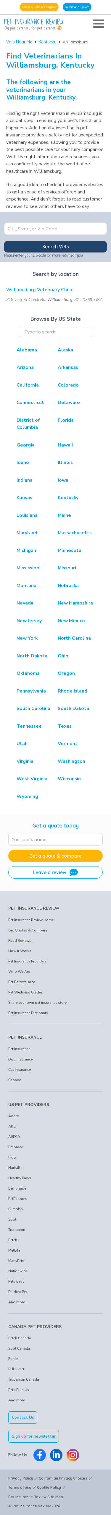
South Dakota (73, 708)
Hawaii (65, 445)
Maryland (27, 533)
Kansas (24, 497)
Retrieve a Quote (77, 7)
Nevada (25, 603)
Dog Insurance (20, 1059)
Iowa (63, 480)
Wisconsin (69, 779)
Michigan (26, 550)
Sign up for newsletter (34, 1436)
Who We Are (19, 971)
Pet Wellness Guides (25, 992)
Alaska (65, 350)
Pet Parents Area (21, 982)
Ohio (63, 656)
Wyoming (27, 796)
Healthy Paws (19, 1178)
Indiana (25, 480)
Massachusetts (75, 533)
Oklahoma (28, 673)
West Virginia (32, 779)
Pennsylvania (31, 691)
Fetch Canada (19, 1338)
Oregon (66, 673)
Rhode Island (72, 691)
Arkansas (68, 367)
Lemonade (17, 1188)
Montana (26, 585)
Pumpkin (15, 1209)
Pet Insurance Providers (27, 961)
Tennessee (29, 726)
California (28, 385)
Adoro (13, 1116)
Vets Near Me (19, 42)
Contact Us (23, 1417)
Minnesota (69, 550)
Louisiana (27, 515)
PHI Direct (16, 1369)
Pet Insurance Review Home (31, 920)
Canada (14, 1080)
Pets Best (16, 1281)
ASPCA (14, 1136)
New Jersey (29, 621)
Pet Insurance (19, 1049)
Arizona (25, 367)
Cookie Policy (49, 1487)
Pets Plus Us (18, 1389)
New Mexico (71, 621)
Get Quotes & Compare (27, 930)
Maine (64, 515)
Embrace (15, 1147)
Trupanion (16, 1229)
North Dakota (32, 656)
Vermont (68, 743)
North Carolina (74, 638)
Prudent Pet (17, 1291)
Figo (12, 1157)
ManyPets (16, 1260)
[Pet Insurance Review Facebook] (39, 1455)
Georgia (26, 445)
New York (27, 638)
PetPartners (17, 1198)
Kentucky (47, 42)
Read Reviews (19, 940)
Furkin (13, 1358)
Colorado (68, 385)
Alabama (27, 350)
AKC (12, 1126)
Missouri (67, 568)
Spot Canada (19, 1348)
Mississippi (29, 568)
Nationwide (18, 1271)
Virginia (25, 761)
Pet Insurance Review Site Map (35, 1497)
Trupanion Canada (23, 1379)
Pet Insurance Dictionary (28, 1013)
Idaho (23, 462)
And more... (18, 1302)
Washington (71, 761)
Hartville (15, 1167)
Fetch (12, 1240)
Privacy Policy (20, 1478)
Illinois (65, 462)
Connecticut (30, 402)
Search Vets (55, 247)
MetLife (14, 1250)
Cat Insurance (19, 1069)
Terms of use (19, 1487)
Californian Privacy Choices (63, 1478)
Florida (66, 420)
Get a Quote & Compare (39, 7)
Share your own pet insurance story (37, 1002)
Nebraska (68, 585)
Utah (22, 743)
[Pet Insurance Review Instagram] (73, 1455)
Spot (12, 1219)
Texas (65, 726)
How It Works (19, 951)
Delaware (69, 402)
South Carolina (33, 708)
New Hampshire (75, 603)
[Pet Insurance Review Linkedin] (56, 1455)
